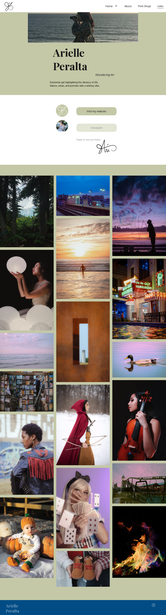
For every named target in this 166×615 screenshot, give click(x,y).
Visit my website (96, 111)
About (128, 6)
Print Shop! (144, 6)
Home (109, 6)
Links (160, 6)
